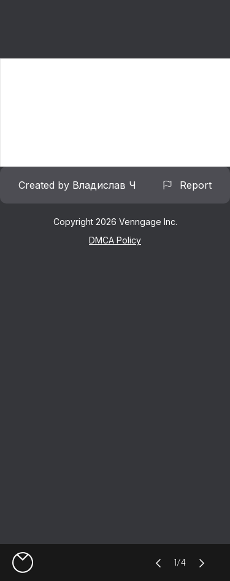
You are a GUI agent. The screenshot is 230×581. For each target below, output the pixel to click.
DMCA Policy (115, 240)
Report (186, 185)
